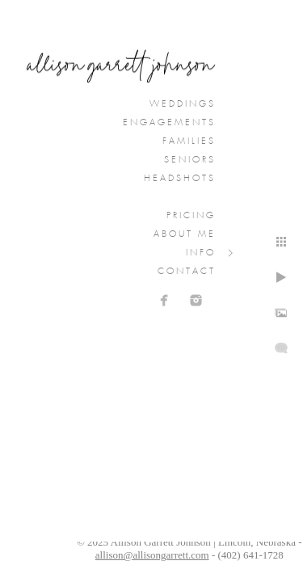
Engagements (169, 123)
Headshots (180, 178)
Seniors (190, 160)
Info (201, 253)
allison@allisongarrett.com (152, 555)
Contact (187, 271)
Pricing (191, 216)
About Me (185, 234)
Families (189, 141)
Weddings (182, 104)
